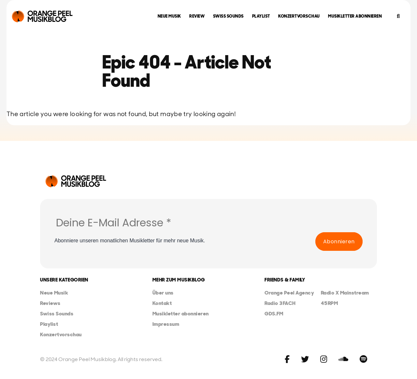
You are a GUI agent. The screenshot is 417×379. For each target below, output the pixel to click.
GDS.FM (274, 313)
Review (197, 16)
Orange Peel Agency (289, 292)
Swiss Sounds (228, 16)
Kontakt (162, 303)
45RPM (329, 303)
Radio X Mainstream (345, 292)
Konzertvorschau (299, 16)
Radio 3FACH (280, 303)
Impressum (166, 324)
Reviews (50, 303)
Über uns (163, 292)
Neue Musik (169, 16)
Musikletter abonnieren (355, 16)
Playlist (261, 16)
